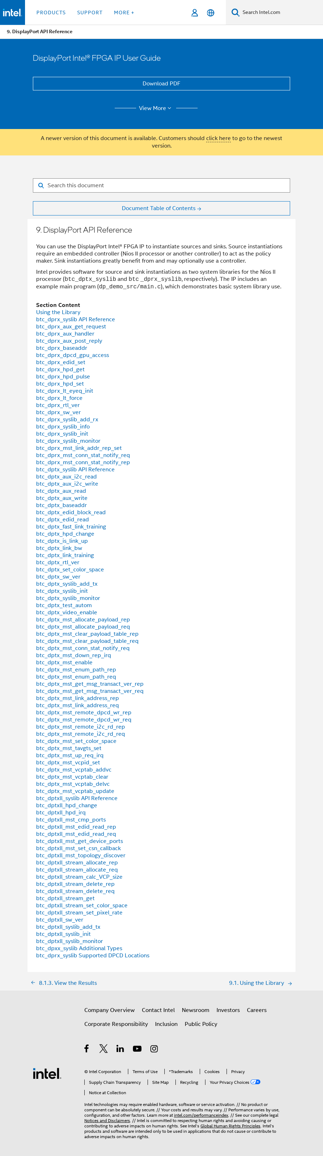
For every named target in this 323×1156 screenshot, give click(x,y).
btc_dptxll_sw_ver (59, 919)
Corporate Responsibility (116, 1024)
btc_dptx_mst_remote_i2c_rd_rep (80, 726)
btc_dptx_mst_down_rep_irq (73, 655)
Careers (257, 1010)
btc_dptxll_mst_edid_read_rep (76, 826)
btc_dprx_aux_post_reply (69, 340)
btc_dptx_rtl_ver (57, 562)
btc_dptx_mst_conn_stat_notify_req (83, 648)
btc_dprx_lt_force (59, 398)
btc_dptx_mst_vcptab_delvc (73, 784)
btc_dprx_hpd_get (60, 369)
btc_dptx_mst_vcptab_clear (72, 776)
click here (218, 138)
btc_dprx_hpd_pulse (63, 376)
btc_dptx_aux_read (61, 491)
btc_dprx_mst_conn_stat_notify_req (83, 455)
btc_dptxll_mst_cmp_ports (71, 819)
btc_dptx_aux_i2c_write (67, 483)
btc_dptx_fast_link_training (71, 526)
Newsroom (195, 1010)
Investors (228, 1010)
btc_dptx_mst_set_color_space (76, 741)
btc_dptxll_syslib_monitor (69, 941)
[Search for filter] (161, 185)
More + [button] (124, 12)
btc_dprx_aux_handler (65, 333)
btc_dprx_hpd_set (60, 383)
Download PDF (161, 83)
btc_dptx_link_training (65, 555)
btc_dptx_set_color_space (70, 569)
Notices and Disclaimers (107, 1120)
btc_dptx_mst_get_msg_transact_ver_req (90, 691)
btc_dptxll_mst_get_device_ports (79, 841)
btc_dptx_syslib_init (62, 591)
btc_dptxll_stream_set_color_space (82, 905)
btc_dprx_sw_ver (58, 412)
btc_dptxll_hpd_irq (61, 812)
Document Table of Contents (158, 208)
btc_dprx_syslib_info (63, 426)
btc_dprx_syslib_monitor (68, 441)
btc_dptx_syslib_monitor (68, 598)
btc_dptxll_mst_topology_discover (80, 855)
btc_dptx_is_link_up (62, 541)
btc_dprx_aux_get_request (71, 326)
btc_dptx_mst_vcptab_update (75, 791)
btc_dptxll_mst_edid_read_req (76, 834)
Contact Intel (158, 1010)
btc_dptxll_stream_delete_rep (75, 884)
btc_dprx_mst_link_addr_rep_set (79, 448)
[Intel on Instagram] (154, 1049)
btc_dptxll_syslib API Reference (77, 798)
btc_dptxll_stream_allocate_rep (77, 862)
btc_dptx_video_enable (66, 612)
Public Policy (201, 1024)
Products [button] (51, 12)
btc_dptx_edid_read (62, 519)
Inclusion (166, 1024)
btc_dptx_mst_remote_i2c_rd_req (80, 734)
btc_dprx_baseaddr (61, 348)
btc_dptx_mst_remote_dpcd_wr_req (83, 719)
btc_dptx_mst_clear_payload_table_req (87, 641)
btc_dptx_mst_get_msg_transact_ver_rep (90, 684)
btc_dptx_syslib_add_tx (67, 583)
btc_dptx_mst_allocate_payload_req (83, 626)
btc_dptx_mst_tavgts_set (68, 748)
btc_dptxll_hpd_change (66, 805)
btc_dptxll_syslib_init (63, 934)
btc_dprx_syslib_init (62, 433)
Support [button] (90, 12)
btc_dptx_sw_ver (58, 576)
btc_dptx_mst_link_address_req (77, 705)
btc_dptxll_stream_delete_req (75, 891)
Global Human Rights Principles (230, 1125)
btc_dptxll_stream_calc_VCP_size (79, 876)
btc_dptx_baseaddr (61, 505)
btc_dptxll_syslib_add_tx (68, 927)
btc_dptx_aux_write (62, 498)
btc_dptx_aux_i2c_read (66, 476)
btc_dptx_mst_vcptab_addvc (73, 769)
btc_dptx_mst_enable (64, 662)
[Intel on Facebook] (87, 1049)
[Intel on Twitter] (103, 1049)
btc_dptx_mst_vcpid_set (68, 762)
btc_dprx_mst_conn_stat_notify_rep (83, 462)
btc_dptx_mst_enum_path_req (76, 676)
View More (156, 108)
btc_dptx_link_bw (59, 548)
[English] (210, 12)
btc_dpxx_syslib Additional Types (79, 948)
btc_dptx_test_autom (64, 605)
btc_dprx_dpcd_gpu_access (72, 355)
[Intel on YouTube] (137, 1049)
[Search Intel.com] (281, 13)
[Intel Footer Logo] (47, 1073)
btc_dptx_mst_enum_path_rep (76, 669)
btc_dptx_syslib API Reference (75, 469)
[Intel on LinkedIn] (120, 1049)
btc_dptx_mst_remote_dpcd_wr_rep (83, 712)
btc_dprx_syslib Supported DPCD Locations (92, 955)
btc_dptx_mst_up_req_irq (70, 755)
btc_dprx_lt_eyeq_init (64, 391)
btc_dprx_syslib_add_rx (67, 419)
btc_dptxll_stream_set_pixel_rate (79, 912)
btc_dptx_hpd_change (65, 533)
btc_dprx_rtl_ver (58, 405)
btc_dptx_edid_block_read (71, 512)
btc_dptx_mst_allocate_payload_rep (83, 619)
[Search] (236, 12)
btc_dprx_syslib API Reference (75, 319)
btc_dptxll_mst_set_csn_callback (78, 848)
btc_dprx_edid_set (60, 362)
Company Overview (109, 1010)
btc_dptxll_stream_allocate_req (77, 869)
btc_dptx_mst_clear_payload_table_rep (87, 633)
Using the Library (58, 312)
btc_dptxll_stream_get (65, 898)
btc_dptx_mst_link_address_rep (77, 698)
